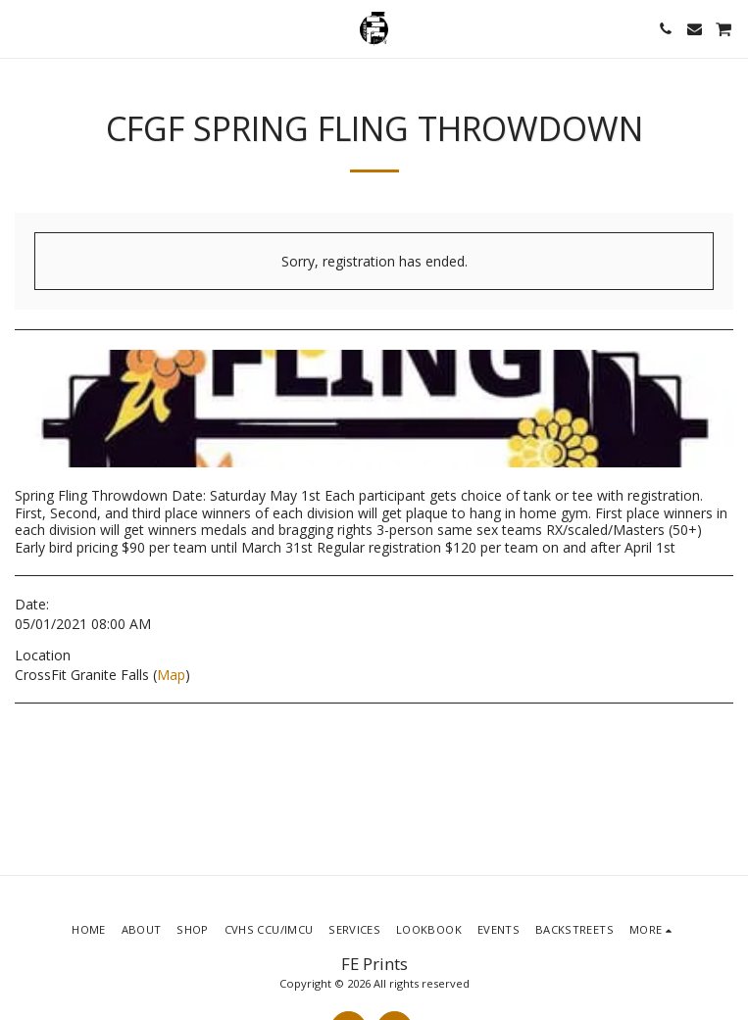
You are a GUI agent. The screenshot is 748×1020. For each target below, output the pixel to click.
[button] (21, 28)
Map (171, 674)
